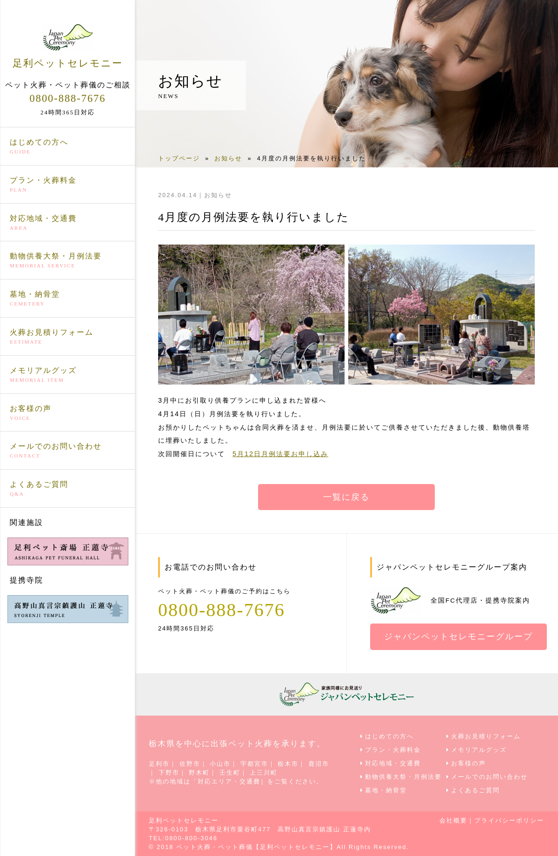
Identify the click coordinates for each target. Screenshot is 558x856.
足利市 (159, 763)
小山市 (220, 763)
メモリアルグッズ (68, 375)
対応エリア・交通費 (229, 781)
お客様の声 (68, 413)
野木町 (199, 772)
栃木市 (288, 763)
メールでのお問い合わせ (68, 451)
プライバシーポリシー (509, 820)
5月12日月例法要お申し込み (280, 454)
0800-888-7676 (67, 98)
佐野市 (189, 763)
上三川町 (264, 772)
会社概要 (453, 820)
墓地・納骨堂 (68, 299)
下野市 (169, 772)
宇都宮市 (254, 763)
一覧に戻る (346, 497)
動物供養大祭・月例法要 (68, 261)
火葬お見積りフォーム (68, 337)
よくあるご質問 (68, 489)
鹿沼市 (318, 763)
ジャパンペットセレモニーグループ (458, 636)
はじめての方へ (68, 147)
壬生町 (229, 772)
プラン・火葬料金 (68, 185)
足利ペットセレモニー (68, 46)
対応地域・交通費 (68, 223)
